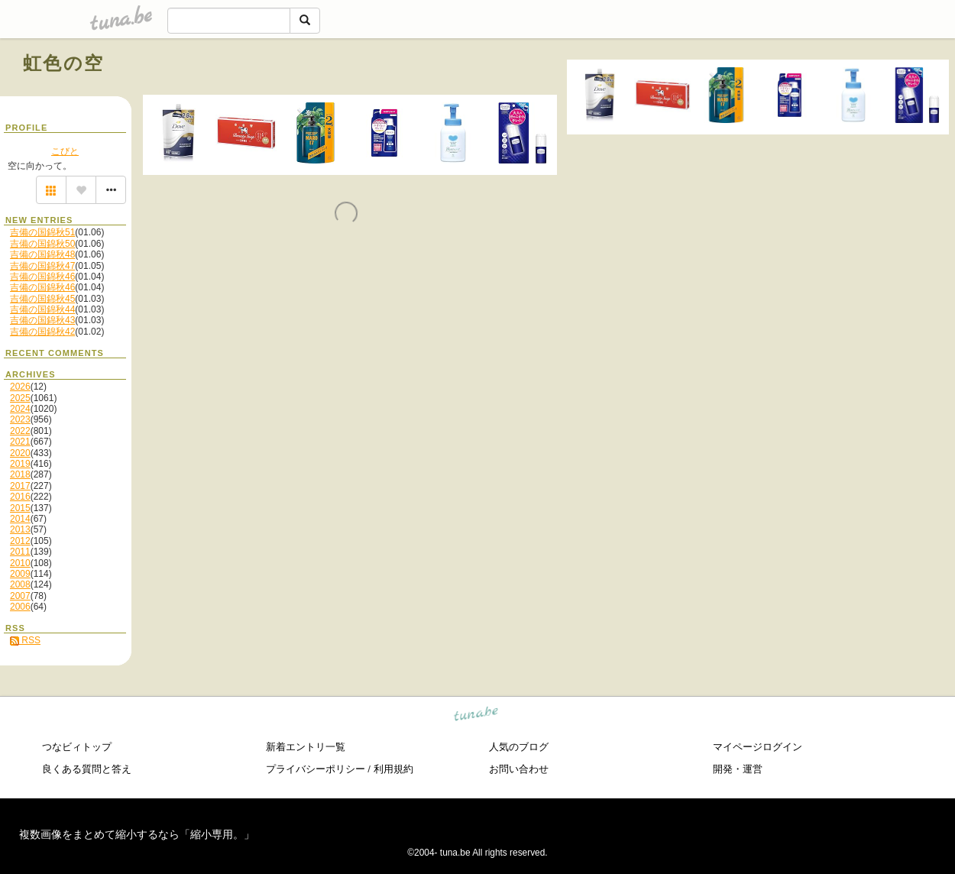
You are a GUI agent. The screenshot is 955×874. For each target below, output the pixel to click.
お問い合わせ (519, 769)
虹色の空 (64, 63)
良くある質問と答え (86, 769)
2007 (20, 596)
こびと (65, 151)
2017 (20, 486)
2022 (20, 431)
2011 (20, 551)
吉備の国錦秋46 (42, 276)
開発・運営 (737, 769)
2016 (20, 496)
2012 (20, 541)
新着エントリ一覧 (305, 747)
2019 (20, 463)
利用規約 (393, 769)
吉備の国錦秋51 (42, 232)
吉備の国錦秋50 (42, 243)
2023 (20, 419)
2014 (20, 518)
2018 (20, 474)
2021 (20, 441)
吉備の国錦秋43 (42, 320)
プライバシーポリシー (315, 769)
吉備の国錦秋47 (42, 266)
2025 (20, 398)
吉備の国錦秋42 (42, 331)
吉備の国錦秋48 (42, 254)
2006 (20, 606)
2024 (20, 408)
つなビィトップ (77, 747)
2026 (20, 386)
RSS (25, 640)
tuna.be (476, 715)
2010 (20, 563)
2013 (20, 529)
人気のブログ (519, 747)
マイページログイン (757, 747)
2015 (20, 508)
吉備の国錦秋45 (42, 298)
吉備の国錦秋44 (42, 309)
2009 (20, 573)
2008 (20, 584)
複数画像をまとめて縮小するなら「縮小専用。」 (136, 834)
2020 (20, 453)
